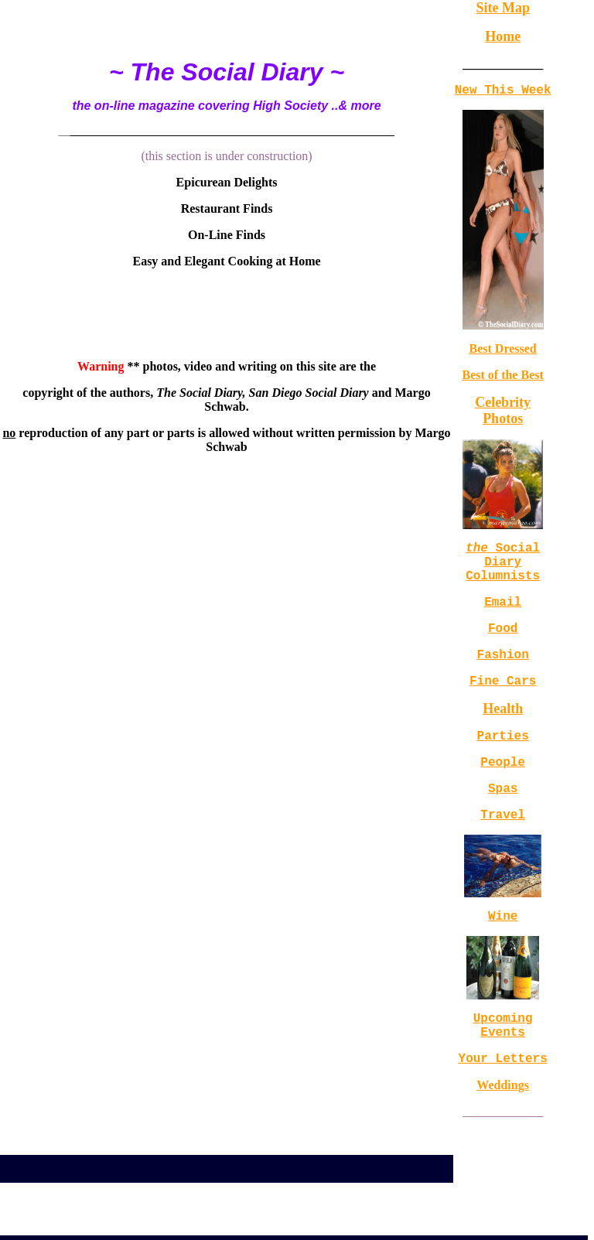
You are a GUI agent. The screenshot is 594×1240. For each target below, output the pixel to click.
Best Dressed (503, 351)
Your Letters (503, 1106)
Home (503, 36)
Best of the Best (502, 377)
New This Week (503, 92)
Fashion (503, 675)
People (502, 792)
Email (502, 616)
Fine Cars (502, 704)
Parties (503, 762)
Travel (502, 850)
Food (502, 645)
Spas (502, 821)
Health (503, 733)
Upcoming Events (503, 1069)
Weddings (502, 1134)
